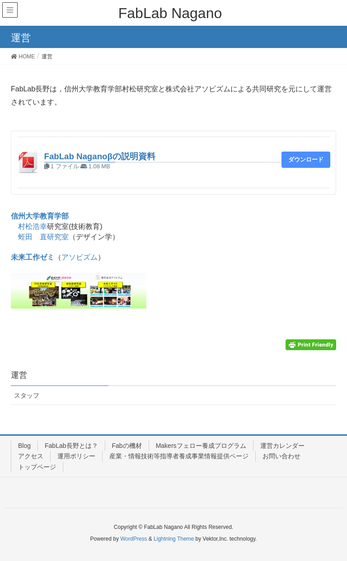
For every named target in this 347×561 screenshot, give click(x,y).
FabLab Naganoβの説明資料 (99, 156)
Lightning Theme (174, 539)
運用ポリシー (76, 456)
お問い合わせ (281, 456)
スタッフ (26, 395)
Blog (24, 445)
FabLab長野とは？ (71, 445)
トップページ (37, 467)
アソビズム (79, 257)
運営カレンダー (282, 445)
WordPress (133, 539)
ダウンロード (306, 159)
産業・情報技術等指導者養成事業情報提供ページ (179, 456)
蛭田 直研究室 (43, 237)
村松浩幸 (32, 226)
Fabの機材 (127, 445)
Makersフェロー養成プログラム (201, 445)
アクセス (30, 456)
